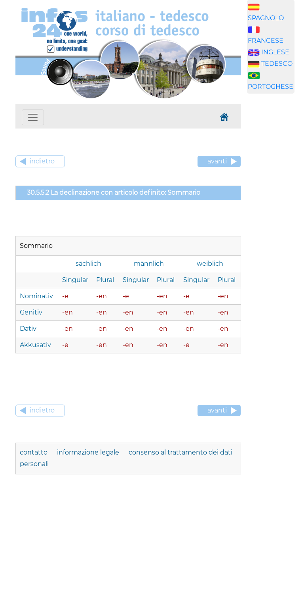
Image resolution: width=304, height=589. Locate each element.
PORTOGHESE (270, 86)
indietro (42, 161)
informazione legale (89, 452)
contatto (34, 452)
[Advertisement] (275, 224)
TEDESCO (277, 63)
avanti (217, 161)
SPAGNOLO (266, 18)
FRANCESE (265, 40)
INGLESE (275, 52)
